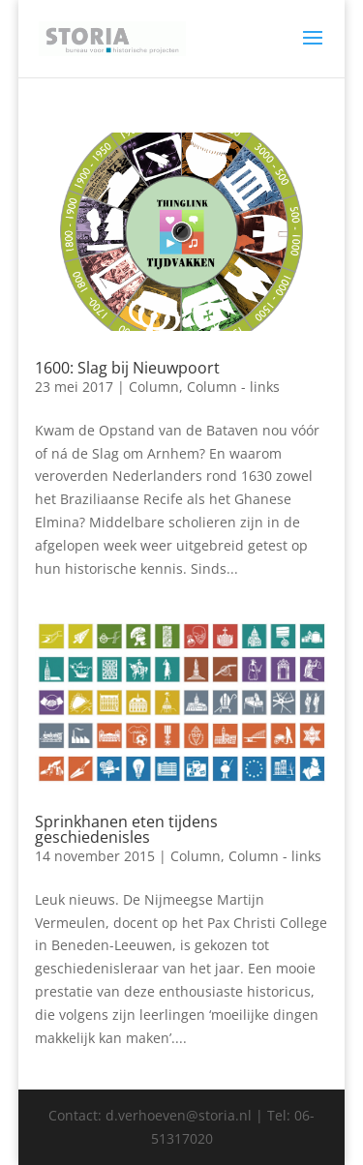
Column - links (233, 386)
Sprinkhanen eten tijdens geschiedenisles (126, 829)
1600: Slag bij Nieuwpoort (127, 367)
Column (154, 386)
